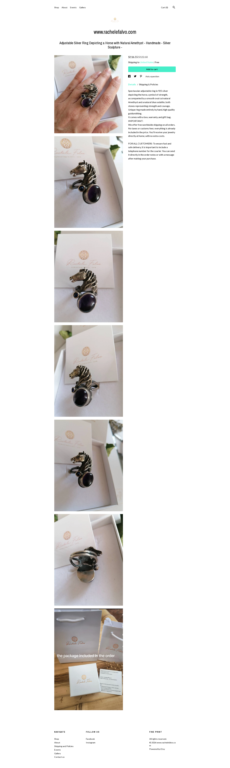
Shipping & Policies (148, 84)
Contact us (59, 757)
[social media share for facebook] (129, 76)
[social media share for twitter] (135, 76)
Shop (56, 7)
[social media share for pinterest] (141, 76)
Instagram (90, 742)
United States (147, 62)
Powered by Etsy (157, 749)
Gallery (82, 7)
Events (73, 7)
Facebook (90, 739)
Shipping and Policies (63, 746)
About (64, 7)
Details (132, 84)
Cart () (164, 7)
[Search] (174, 7)
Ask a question (152, 76)
